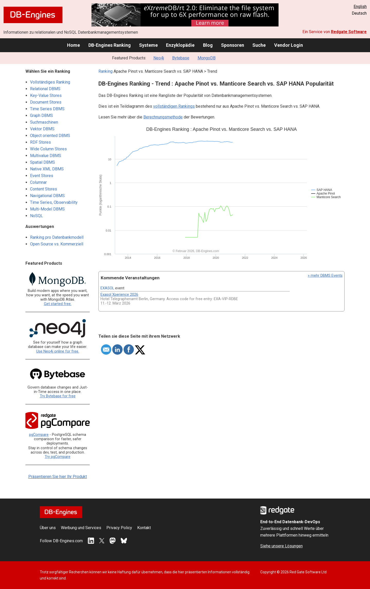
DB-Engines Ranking (109, 45)
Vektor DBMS (42, 128)
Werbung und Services (81, 527)
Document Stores (45, 102)
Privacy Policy (119, 527)
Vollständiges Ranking (50, 82)
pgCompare (39, 434)
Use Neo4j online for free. (57, 351)
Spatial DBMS (42, 162)
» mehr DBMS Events (325, 275)
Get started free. (57, 304)
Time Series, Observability (54, 202)
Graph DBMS (41, 115)
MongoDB (207, 58)
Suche (259, 45)
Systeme (148, 45)
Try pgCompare (57, 457)
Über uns (48, 527)
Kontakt (144, 527)
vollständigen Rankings (174, 106)
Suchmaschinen (44, 122)
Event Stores (41, 175)
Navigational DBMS (47, 195)
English (360, 6)
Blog (208, 45)
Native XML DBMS (47, 169)
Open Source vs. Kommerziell (56, 244)
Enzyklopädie (180, 45)
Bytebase (180, 58)
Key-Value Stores (46, 95)
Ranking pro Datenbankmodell (57, 237)
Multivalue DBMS (45, 155)
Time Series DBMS (47, 108)
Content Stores (43, 189)
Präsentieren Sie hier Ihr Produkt (57, 476)
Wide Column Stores (48, 148)
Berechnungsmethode (163, 117)
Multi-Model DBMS (47, 209)
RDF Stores (40, 142)
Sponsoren (232, 45)
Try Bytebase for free (58, 396)
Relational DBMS (45, 88)
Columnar (38, 182)
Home (73, 45)
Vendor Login (288, 45)
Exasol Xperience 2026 (119, 294)
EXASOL (107, 288)
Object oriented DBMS (50, 135)
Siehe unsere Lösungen (281, 546)
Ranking (105, 71)
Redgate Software (349, 31)
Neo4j (158, 58)
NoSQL (36, 215)
